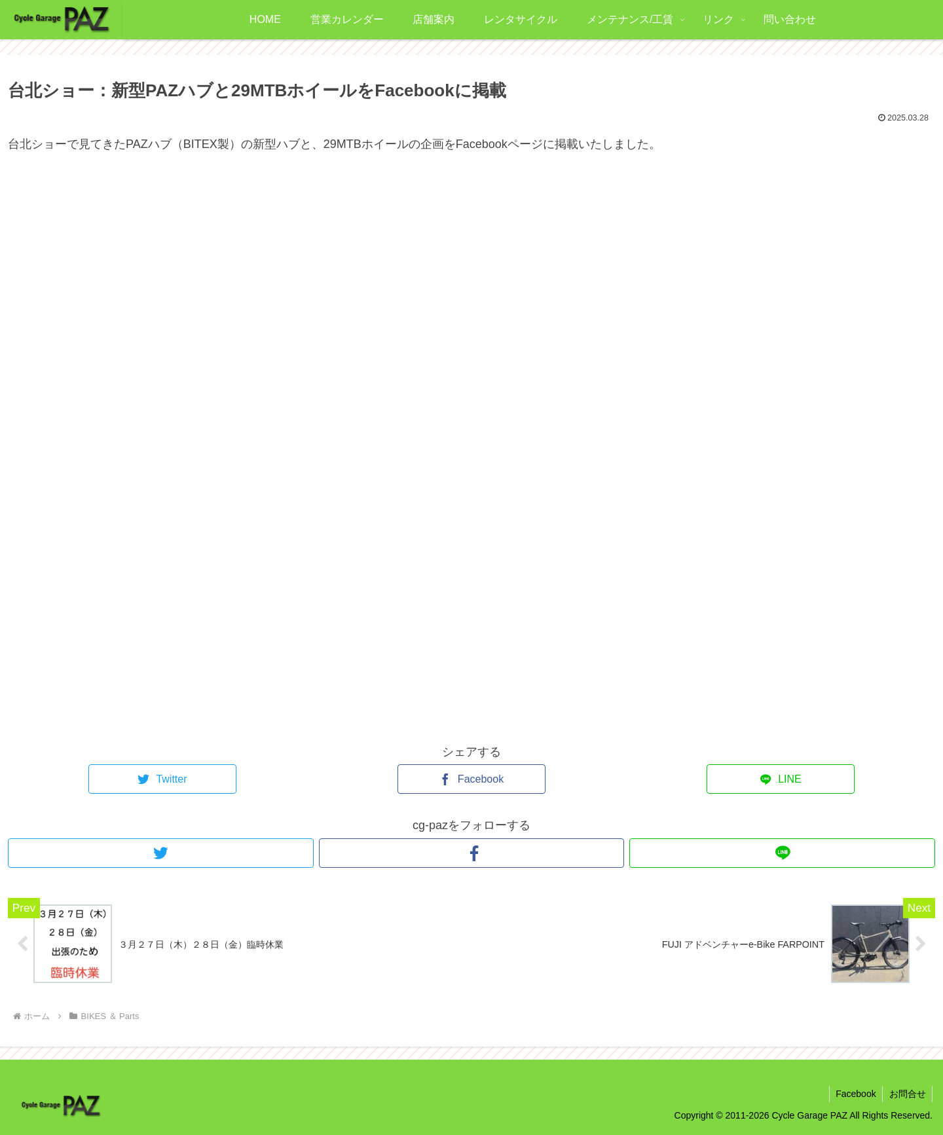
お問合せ (907, 1094)
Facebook (855, 1094)
